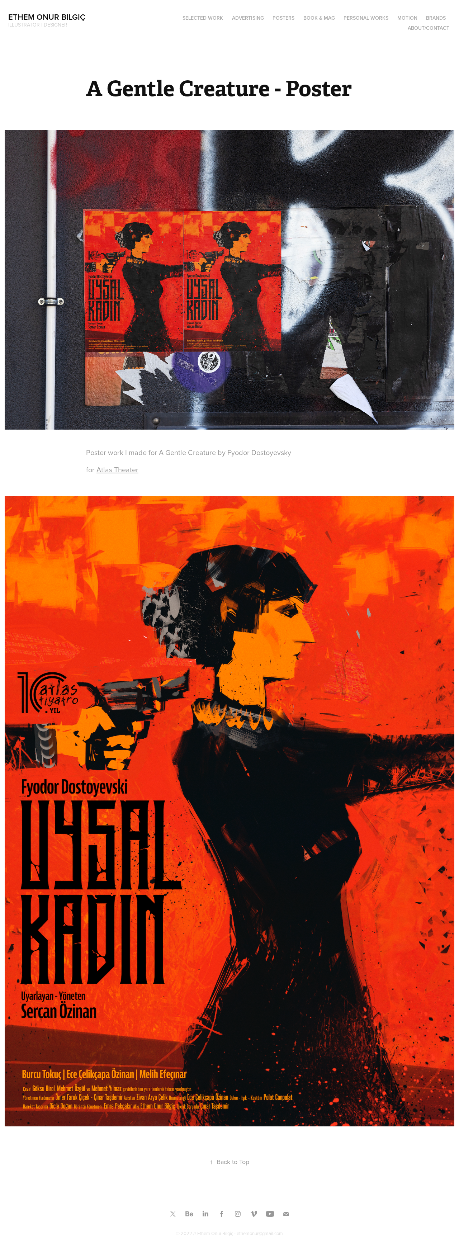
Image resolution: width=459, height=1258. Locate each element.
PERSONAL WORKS (366, 18)
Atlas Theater (117, 469)
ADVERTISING (248, 18)
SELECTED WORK (203, 18)
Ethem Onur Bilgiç (46, 17)
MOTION (407, 18)
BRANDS (436, 18)
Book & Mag (319, 18)
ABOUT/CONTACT (428, 28)
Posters (283, 18)
